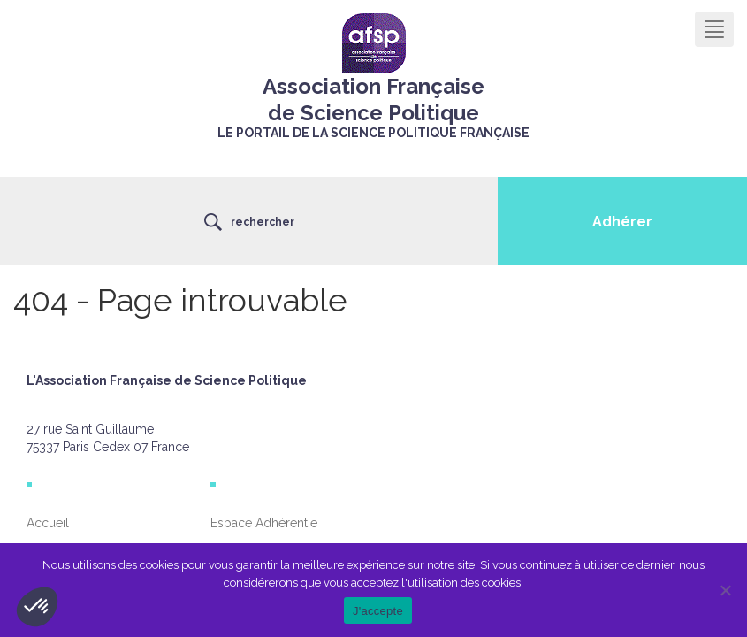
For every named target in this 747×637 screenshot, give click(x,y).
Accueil (48, 523)
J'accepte (378, 611)
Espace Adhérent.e (263, 523)
